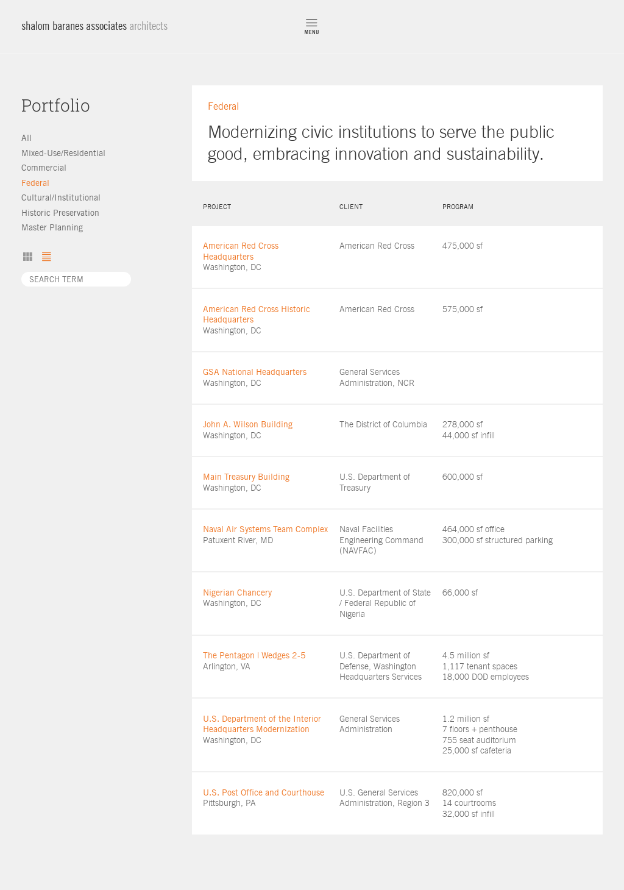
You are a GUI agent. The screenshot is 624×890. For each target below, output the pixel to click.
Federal (35, 183)
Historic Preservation (60, 213)
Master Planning (52, 227)
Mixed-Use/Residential (63, 153)
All (26, 138)
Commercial (43, 168)
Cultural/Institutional (61, 197)
